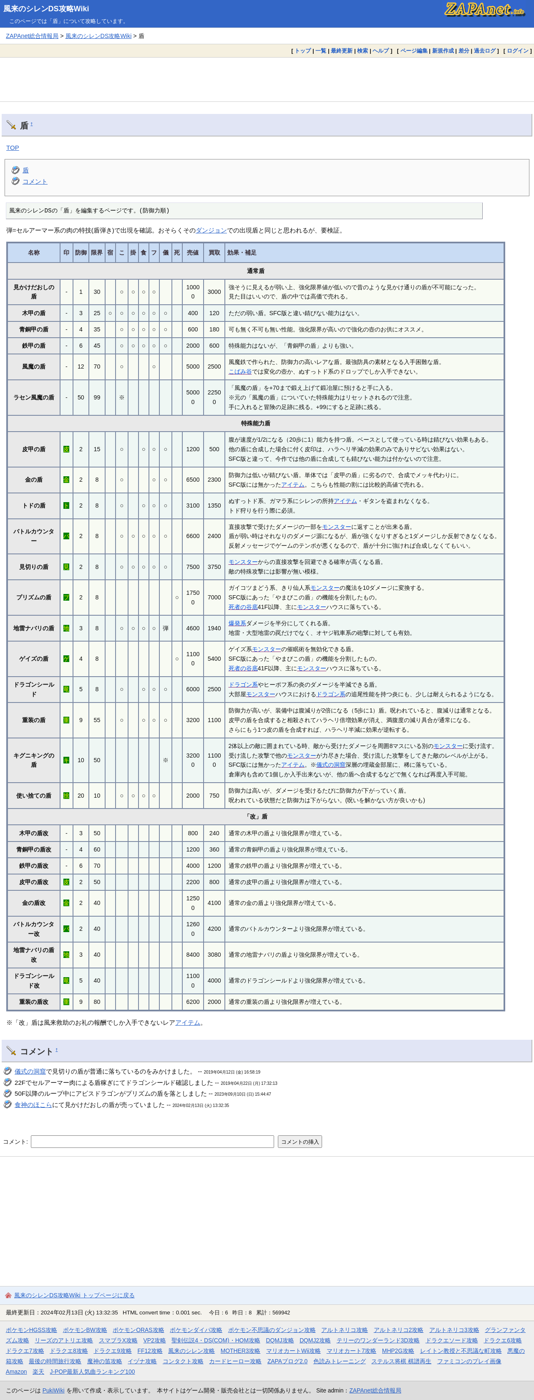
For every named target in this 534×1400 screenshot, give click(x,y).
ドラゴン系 (243, 684)
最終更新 (342, 51)
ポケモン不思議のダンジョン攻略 (272, 1330)
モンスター (336, 526)
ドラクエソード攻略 (452, 1340)
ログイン (518, 51)
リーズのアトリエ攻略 (64, 1340)
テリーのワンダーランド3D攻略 (378, 1340)
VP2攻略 (155, 1340)
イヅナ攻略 (142, 1361)
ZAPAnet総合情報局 (32, 36)
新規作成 (443, 51)
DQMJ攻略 (280, 1340)
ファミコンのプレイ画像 (469, 1361)
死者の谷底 (243, 607)
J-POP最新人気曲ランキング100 (92, 1371)
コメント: (16, 1141)
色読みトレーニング (339, 1361)
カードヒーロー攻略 (235, 1361)
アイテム (293, 484)
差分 (463, 51)
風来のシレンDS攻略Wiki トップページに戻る (74, 1295)
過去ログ (485, 51)
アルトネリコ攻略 (344, 1330)
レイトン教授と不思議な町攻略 (461, 1350)
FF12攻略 (149, 1350)
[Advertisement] (267, 79)
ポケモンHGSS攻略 (31, 1330)
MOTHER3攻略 (241, 1350)
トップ (303, 51)
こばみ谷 (240, 371)
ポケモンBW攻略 (85, 1330)
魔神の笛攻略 (104, 1361)
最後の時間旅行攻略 (55, 1361)
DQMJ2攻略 (315, 1340)
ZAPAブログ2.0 (287, 1361)
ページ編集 (414, 51)
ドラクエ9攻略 (112, 1350)
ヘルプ (381, 51)
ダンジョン (211, 230)
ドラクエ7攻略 (25, 1350)
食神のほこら (33, 1104)
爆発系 (237, 623)
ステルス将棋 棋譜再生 (401, 1361)
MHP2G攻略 (398, 1350)
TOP (12, 147)
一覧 (320, 51)
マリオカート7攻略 (352, 1350)
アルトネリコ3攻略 (454, 1330)
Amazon (16, 1371)
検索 (362, 51)
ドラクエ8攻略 (69, 1350)
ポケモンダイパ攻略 (196, 1330)
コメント (35, 181)
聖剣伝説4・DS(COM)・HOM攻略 (215, 1340)
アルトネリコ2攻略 (399, 1330)
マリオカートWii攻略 (293, 1350)
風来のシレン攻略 (191, 1350)
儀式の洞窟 (330, 764)
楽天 (38, 1371)
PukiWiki (54, 1390)
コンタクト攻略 (183, 1361)
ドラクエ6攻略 (503, 1340)
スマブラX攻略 (118, 1340)
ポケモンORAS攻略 (138, 1330)
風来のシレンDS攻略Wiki (46, 9)
